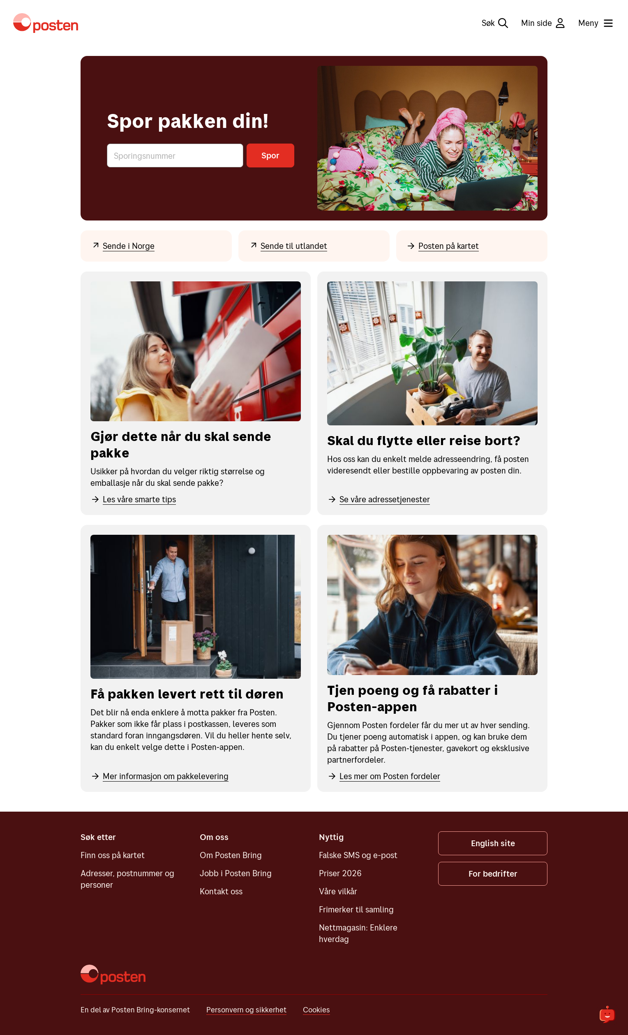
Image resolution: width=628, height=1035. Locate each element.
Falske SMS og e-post (358, 855)
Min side (543, 23)
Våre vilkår (338, 891)
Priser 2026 (340, 873)
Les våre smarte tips (133, 499)
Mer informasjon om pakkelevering (159, 776)
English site (493, 843)
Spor (270, 155)
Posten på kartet (442, 246)
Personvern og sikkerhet (246, 1009)
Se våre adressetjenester (378, 499)
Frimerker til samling (356, 909)
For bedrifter (493, 873)
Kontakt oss (221, 891)
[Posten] (113, 974)
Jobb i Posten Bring (236, 873)
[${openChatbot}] (607, 1014)
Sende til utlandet (287, 245)
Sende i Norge (122, 245)
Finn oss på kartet (113, 855)
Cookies (316, 1009)
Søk (495, 23)
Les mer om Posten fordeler (383, 776)
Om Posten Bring (231, 855)
